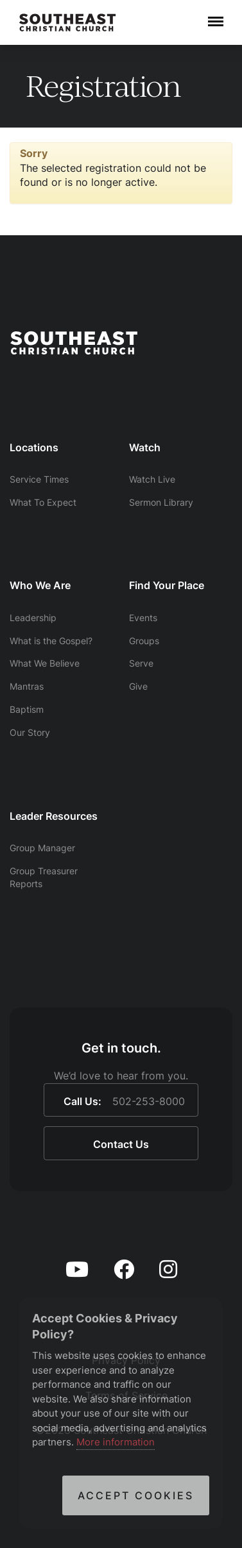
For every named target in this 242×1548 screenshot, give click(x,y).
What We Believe (45, 663)
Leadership (33, 617)
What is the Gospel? (51, 640)
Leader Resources (54, 816)
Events (143, 617)
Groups (144, 640)
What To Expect (43, 502)
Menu (216, 15)
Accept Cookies (136, 1495)
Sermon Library (161, 502)
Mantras (27, 686)
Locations (34, 447)
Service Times (39, 479)
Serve (141, 663)
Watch (144, 447)
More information (115, 1442)
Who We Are (40, 585)
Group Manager (42, 847)
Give (138, 686)
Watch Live (152, 479)
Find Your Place (166, 585)
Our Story (30, 732)
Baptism (27, 709)
